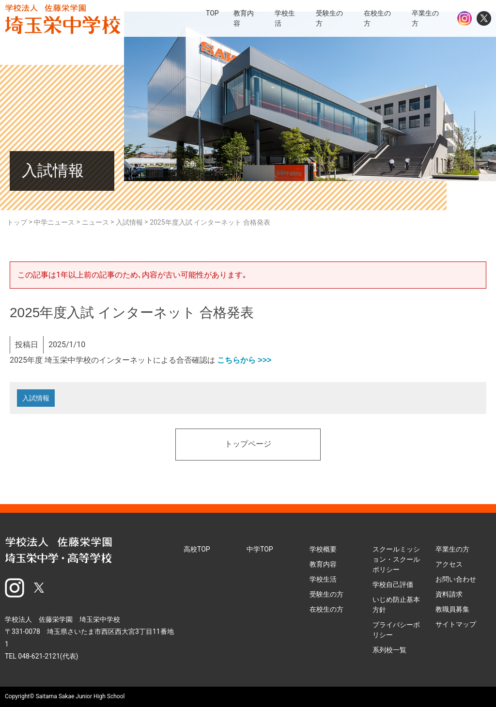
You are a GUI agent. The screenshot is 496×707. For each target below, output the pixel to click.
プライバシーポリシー (396, 630)
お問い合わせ (455, 579)
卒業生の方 (452, 549)
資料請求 (449, 594)
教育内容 (323, 564)
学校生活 (323, 579)
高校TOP (197, 549)
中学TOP (260, 549)
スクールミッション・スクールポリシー (396, 559)
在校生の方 (326, 609)
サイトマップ (455, 624)
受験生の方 (326, 594)
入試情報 (35, 398)
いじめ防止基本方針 (396, 605)
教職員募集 (452, 609)
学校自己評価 (392, 584)
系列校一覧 (389, 650)
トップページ (248, 444)
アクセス (449, 564)
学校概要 (323, 549)
